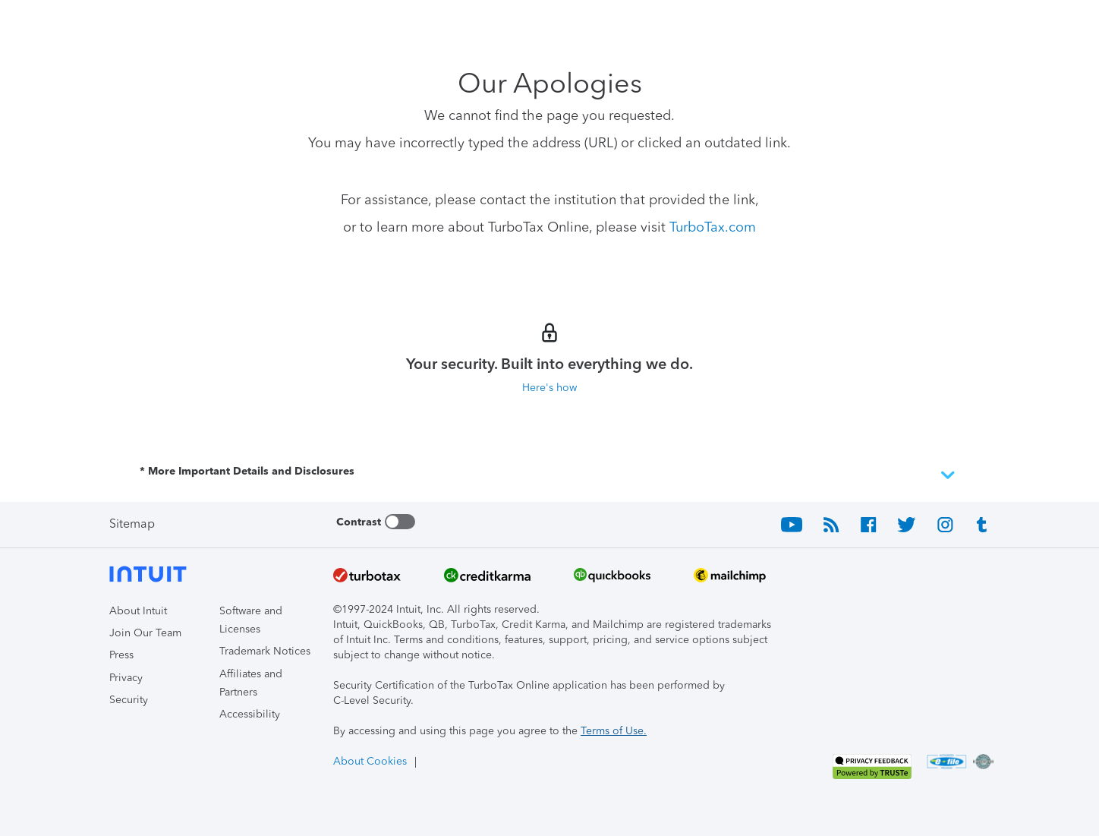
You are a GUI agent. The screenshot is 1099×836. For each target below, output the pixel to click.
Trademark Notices (264, 651)
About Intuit (138, 610)
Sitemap (132, 523)
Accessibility (249, 714)
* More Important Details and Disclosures (549, 475)
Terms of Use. (614, 730)
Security (128, 699)
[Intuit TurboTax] (166, 23)
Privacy (126, 677)
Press (121, 654)
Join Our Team (145, 632)
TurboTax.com (712, 227)
